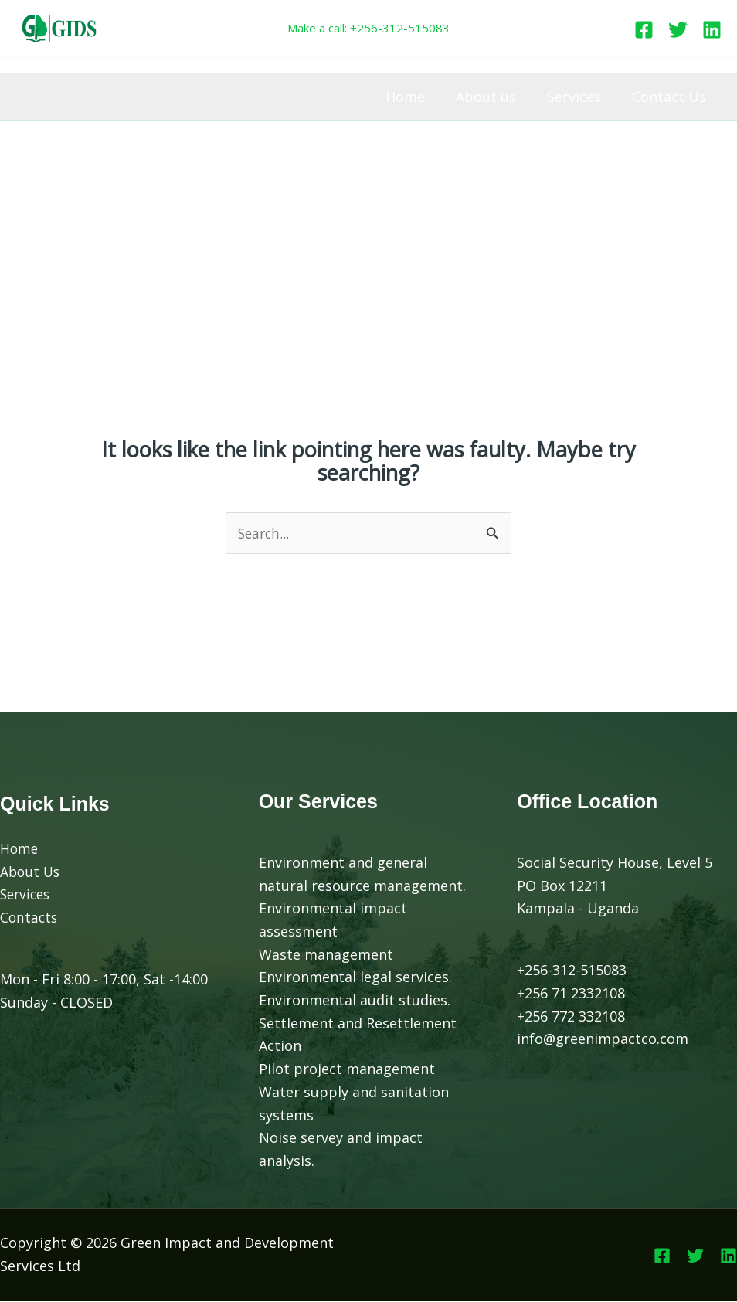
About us (494, 96)
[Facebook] (644, 29)
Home (416, 96)
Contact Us (670, 96)
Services (579, 96)
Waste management (326, 955)
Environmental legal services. (355, 977)
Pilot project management (347, 1069)
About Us (31, 872)
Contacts (29, 918)
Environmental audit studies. (354, 1000)
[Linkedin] (712, 29)
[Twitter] (678, 29)
